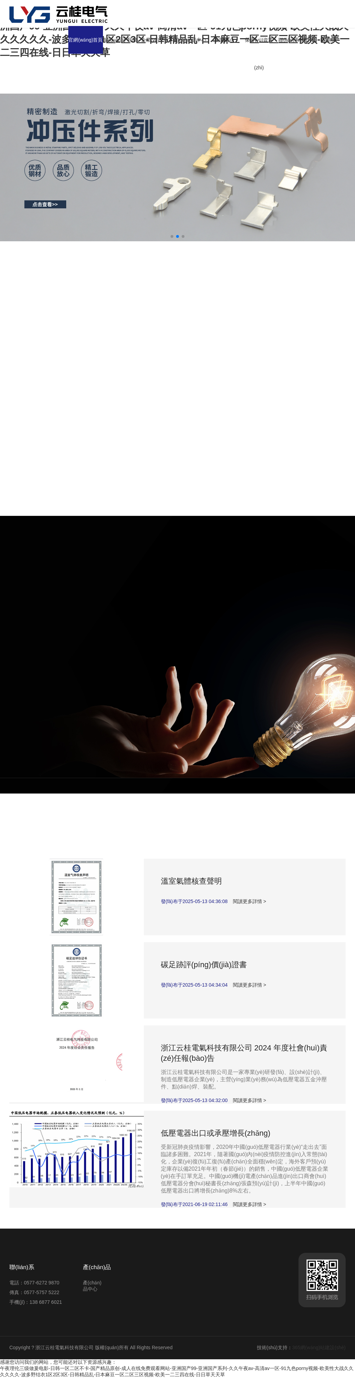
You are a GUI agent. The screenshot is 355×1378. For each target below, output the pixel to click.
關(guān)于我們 (120, 40)
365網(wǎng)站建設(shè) (319, 1347)
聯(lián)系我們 (293, 40)
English (328, 40)
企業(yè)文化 (155, 40)
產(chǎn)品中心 (189, 40)
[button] (172, 236)
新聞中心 (224, 40)
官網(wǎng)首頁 (85, 40)
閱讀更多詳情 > (249, 901)
